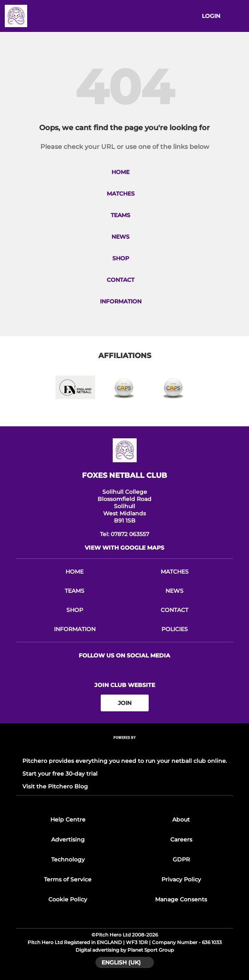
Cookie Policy (67, 899)
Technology (68, 859)
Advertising (68, 839)
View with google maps (124, 547)
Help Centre (68, 819)
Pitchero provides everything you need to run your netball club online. (124, 760)
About (181, 819)
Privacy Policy (181, 879)
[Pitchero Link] (125, 748)
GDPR (181, 859)
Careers (181, 839)
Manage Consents (181, 899)
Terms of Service (68, 879)
